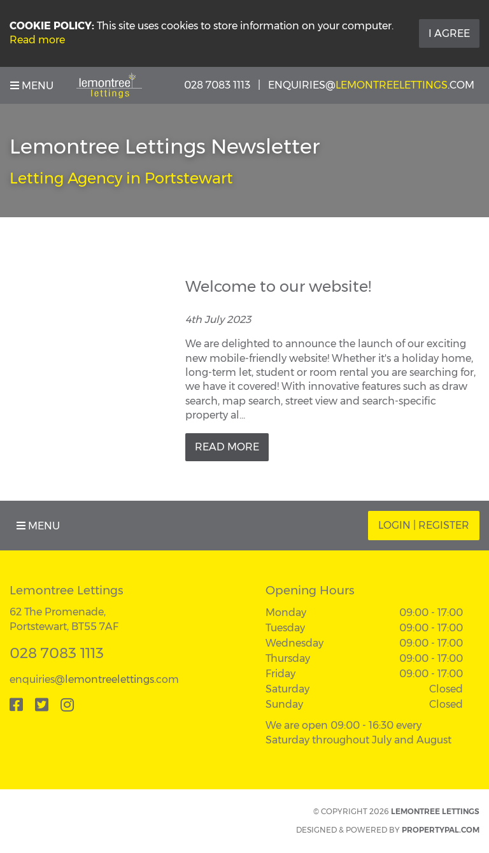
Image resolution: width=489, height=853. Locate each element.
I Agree (449, 33)
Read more (37, 40)
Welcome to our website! (278, 286)
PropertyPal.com (440, 830)
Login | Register (423, 525)
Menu (31, 86)
